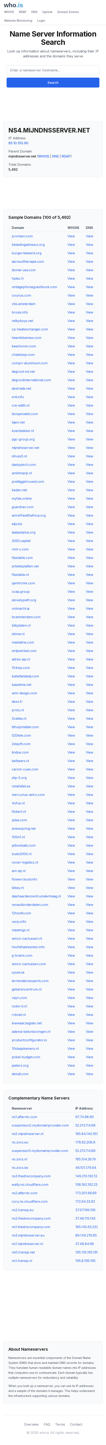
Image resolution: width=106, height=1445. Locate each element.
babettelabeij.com (25, 676)
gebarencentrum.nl (27, 989)
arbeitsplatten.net (25, 566)
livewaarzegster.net (27, 1023)
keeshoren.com (24, 346)
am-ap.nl (19, 871)
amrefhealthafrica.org (29, 515)
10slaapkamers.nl (25, 1048)
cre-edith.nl (20, 405)
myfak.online (22, 498)
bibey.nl (18, 888)
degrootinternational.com (31, 380)
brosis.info (20, 312)
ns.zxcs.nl (19, 1159)
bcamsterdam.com (26, 617)
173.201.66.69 (86, 1193)
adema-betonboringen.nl (31, 1032)
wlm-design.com (24, 693)
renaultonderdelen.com (30, 905)
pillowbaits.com (24, 845)
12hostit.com (21, 913)
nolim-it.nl (19, 1006)
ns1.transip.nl (22, 1261)
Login (41, 20)
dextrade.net (21, 388)
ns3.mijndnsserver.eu (28, 1235)
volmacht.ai (20, 608)
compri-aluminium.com (30, 363)
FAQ (47, 1424)
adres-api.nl (21, 659)
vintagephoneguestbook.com (34, 287)
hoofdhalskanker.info (28, 947)
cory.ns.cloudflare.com (30, 1201)
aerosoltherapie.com (28, 261)
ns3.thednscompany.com (31, 1176)
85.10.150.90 (18, 143)
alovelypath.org (24, 600)
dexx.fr (17, 701)
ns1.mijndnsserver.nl (27, 1244)
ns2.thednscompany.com (31, 1218)
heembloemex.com (26, 338)
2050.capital (21, 541)
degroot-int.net (23, 371)
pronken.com (22, 236)
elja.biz (17, 524)
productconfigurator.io (29, 1040)
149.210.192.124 (87, 1176)
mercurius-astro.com (28, 795)
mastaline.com (23, 642)
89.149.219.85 (86, 1235)
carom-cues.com (25, 769)
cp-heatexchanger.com (30, 329)
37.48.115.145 (85, 1218)
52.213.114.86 (85, 1125)
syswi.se (18, 972)
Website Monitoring (18, 20)
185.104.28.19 (85, 1159)
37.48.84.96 (84, 1244)
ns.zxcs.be (20, 1168)
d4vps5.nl (19, 456)
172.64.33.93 (85, 1201)
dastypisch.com (24, 465)
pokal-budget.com (26, 1057)
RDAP (22, 12)
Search (53, 82)
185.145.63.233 (86, 1227)
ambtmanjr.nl (22, 473)
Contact (76, 1424)
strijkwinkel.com (24, 651)
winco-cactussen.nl (27, 938)
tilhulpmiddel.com (25, 727)
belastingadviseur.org (28, 245)
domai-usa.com (24, 270)
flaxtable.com (22, 558)
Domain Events (68, 12)
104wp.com (21, 668)
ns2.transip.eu (23, 1210)
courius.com (21, 295)
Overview (31, 1424)
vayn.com (19, 998)
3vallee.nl (19, 718)
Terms (60, 1424)
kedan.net (19, 490)
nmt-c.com (20, 549)
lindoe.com (20, 752)
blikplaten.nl (21, 625)
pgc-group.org (23, 439)
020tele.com (21, 735)
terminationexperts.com (30, 981)
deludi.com (20, 1074)
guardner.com (23, 507)
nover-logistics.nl (25, 862)
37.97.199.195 (85, 1210)
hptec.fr (18, 278)
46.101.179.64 (85, 1168)
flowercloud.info (24, 879)
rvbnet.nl (19, 1015)
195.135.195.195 (86, 1252)
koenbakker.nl (23, 431)
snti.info (18, 397)
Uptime (47, 12)
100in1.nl (18, 837)
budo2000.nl (21, 854)
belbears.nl (20, 761)
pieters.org (20, 1065)
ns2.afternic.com (24, 1193)
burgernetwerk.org (26, 253)
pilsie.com (19, 820)
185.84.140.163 (86, 1134)
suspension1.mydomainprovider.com (40, 1151)
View (71, 236)
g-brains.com (22, 955)
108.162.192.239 (87, 1184)
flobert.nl (19, 811)
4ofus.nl (18, 803)
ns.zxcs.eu (20, 1142)
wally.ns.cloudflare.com (30, 1184)
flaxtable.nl (20, 575)
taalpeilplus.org (23, 532)
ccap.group (21, 591)
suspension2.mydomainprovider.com (40, 1125)
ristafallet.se (21, 786)
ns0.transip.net (23, 1252)
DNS (34, 12)
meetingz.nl (20, 930)
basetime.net (21, 685)
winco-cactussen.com (29, 964)
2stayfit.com (21, 744)
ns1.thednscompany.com (31, 1227)
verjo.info (19, 922)
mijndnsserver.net (25, 448)
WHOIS (9, 12)
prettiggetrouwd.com (28, 481)
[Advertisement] (53, 106)
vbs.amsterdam (23, 304)
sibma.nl (18, 634)
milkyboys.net (22, 321)
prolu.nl (18, 710)
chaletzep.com (23, 355)
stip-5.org (19, 778)
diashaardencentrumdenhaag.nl (36, 896)
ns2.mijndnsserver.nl (27, 1134)
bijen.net (18, 422)
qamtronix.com (23, 583)
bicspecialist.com (25, 414)
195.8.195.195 (85, 1261)
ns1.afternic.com (24, 1117)
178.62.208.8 (85, 1142)
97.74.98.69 (84, 1117)
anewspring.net (24, 828)
